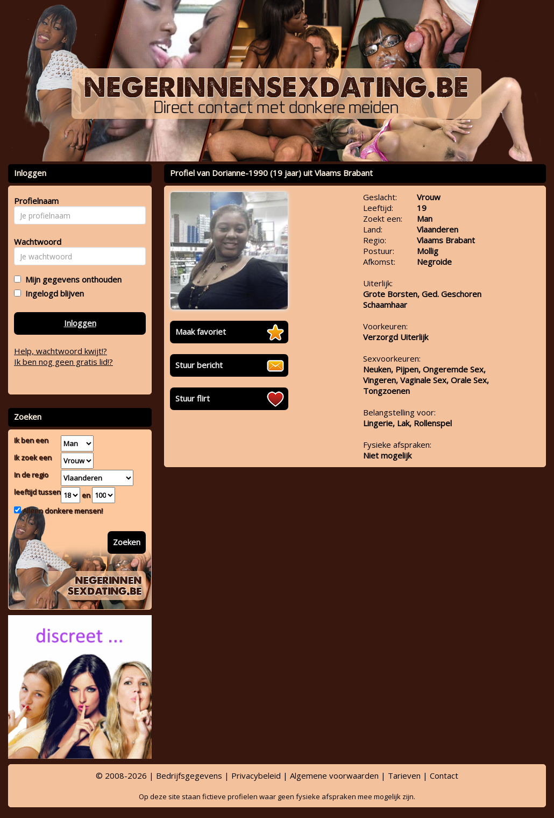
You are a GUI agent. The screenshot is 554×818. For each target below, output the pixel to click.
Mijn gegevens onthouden (71, 279)
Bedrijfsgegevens (189, 775)
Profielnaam (34, 200)
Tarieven (404, 775)
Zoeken (126, 542)
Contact (444, 775)
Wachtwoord (34, 241)
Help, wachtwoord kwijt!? (60, 350)
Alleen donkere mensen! (62, 511)
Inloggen (80, 323)
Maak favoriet (200, 331)
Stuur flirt (192, 398)
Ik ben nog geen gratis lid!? (63, 361)
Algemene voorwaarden (334, 775)
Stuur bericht (199, 364)
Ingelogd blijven (52, 293)
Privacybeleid (256, 775)
